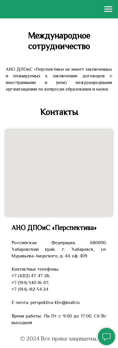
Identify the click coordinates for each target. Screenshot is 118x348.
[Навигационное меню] (108, 9)
